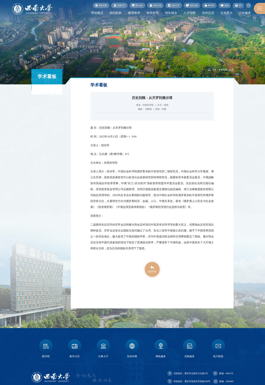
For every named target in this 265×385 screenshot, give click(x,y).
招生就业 (171, 13)
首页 (214, 69)
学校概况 (97, 13)
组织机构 (116, 13)
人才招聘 (189, 13)
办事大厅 (119, 5)
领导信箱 (192, 5)
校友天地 (155, 5)
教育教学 (134, 13)
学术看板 (223, 69)
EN (238, 5)
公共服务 (245, 13)
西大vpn (137, 5)
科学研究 (152, 13)
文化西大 (226, 13)
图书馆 (209, 5)
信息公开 (173, 5)
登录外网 (101, 5)
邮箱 (224, 5)
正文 (231, 69)
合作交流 (208, 13)
